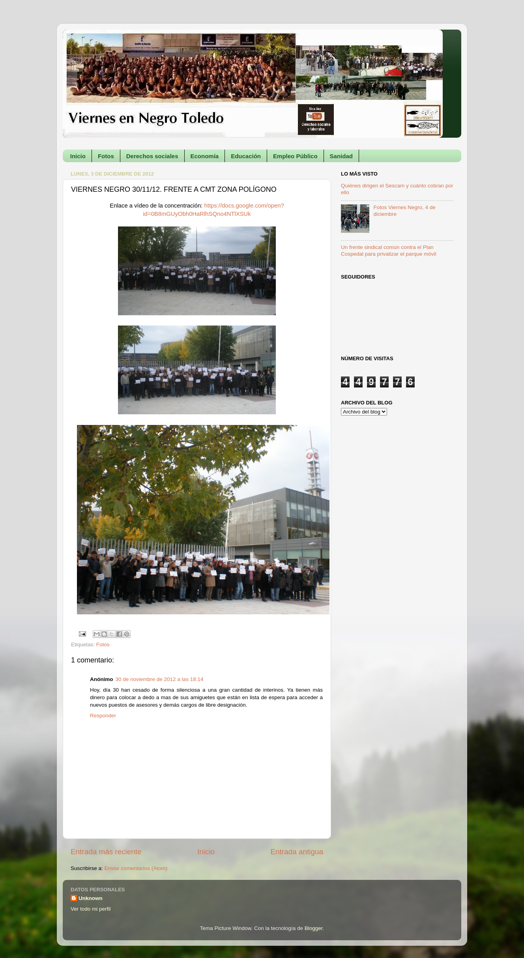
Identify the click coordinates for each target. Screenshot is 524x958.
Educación (246, 156)
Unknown (91, 898)
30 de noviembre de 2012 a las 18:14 (160, 679)
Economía (205, 156)
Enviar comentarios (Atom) (136, 868)
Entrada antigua (297, 852)
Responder (103, 715)
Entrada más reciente (106, 852)
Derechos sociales (152, 156)
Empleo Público (295, 156)
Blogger (314, 928)
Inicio (78, 156)
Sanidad (341, 156)
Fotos (106, 156)
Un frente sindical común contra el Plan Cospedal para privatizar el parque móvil (388, 250)
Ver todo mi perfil (90, 909)
